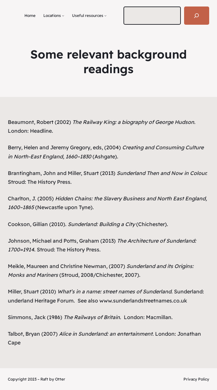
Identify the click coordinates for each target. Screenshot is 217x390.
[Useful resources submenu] (105, 15)
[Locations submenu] (63, 15)
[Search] (196, 16)
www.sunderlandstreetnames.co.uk (143, 300)
